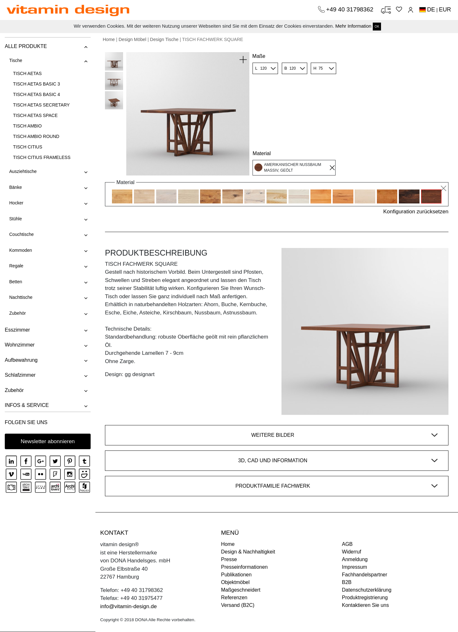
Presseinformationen (244, 567)
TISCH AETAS (27, 73)
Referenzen (234, 597)
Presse (229, 559)
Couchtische (21, 234)
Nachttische (20, 297)
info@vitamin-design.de (128, 606)
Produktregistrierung (365, 597)
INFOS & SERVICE (27, 405)
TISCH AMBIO (27, 125)
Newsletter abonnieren (48, 441)
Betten (15, 281)
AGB (347, 544)
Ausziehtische (23, 171)
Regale (16, 265)
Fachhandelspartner (364, 574)
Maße (258, 56)
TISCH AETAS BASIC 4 (36, 94)
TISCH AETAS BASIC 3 (36, 83)
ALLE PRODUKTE (26, 46)
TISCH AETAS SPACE (35, 115)
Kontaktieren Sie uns (365, 605)
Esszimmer (17, 330)
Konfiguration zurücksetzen (415, 212)
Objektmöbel (235, 582)
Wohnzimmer (20, 344)
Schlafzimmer (20, 375)
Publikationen (236, 574)
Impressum (354, 567)
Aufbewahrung (21, 360)
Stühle (15, 218)
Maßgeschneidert (240, 590)
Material (262, 153)
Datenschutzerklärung (367, 590)
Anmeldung (355, 559)
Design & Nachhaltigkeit (248, 551)
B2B (346, 582)
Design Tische (164, 39)
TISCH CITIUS (27, 146)
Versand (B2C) (237, 605)
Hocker (16, 202)
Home (109, 39)
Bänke (15, 187)
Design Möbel (132, 39)
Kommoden (20, 250)
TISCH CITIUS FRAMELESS (41, 157)
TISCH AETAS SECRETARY (41, 104)
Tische (15, 60)
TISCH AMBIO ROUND (36, 136)
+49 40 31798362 (350, 9)
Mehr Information (353, 26)
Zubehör (17, 313)
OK (377, 26)
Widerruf (351, 551)
